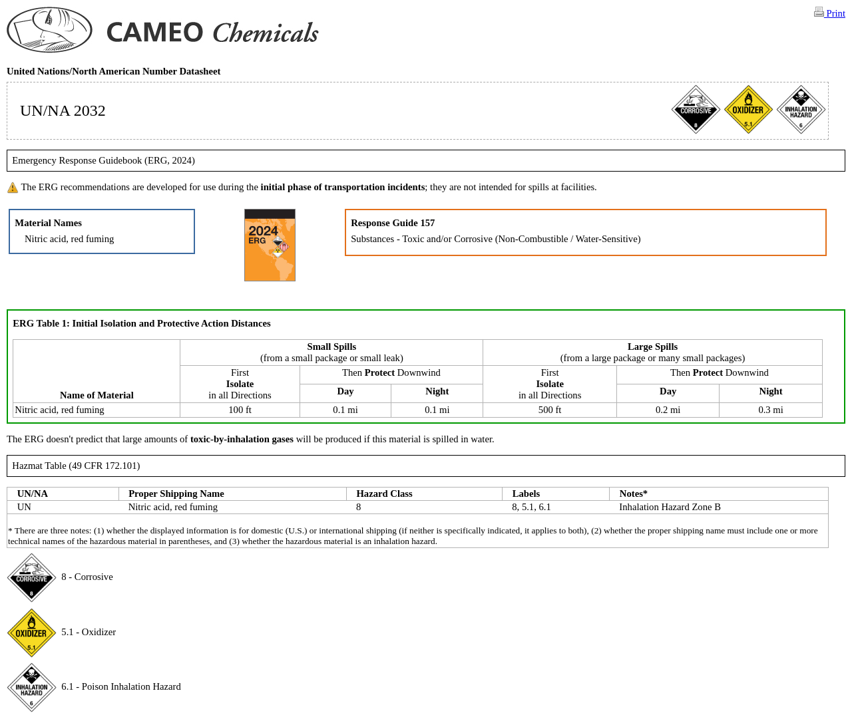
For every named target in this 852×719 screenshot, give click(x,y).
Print (829, 13)
